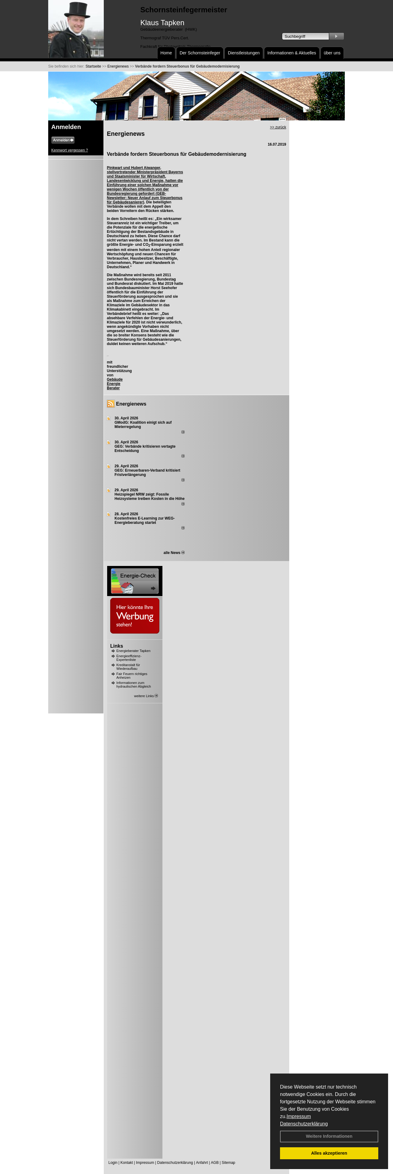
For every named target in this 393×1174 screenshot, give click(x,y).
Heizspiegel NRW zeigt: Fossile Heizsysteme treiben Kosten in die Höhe (150, 496)
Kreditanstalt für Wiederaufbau (128, 666)
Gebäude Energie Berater (115, 383)
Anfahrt (202, 1162)
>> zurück (278, 127)
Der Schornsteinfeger (200, 52)
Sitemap (228, 1162)
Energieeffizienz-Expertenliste (129, 658)
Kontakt (126, 1162)
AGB (215, 1162)
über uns (332, 52)
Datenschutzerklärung (304, 1123)
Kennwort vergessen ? (69, 150)
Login (112, 1162)
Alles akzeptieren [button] (329, 1153)
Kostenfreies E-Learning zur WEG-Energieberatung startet (145, 520)
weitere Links (146, 696)
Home (166, 52)
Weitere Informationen (329, 1136)
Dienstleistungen (244, 52)
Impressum (298, 1116)
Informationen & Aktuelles (291, 52)
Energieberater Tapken (133, 651)
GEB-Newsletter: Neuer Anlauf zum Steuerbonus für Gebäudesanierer (144, 197)
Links (116, 646)
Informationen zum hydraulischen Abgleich (133, 684)
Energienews (131, 403)
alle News (174, 553)
